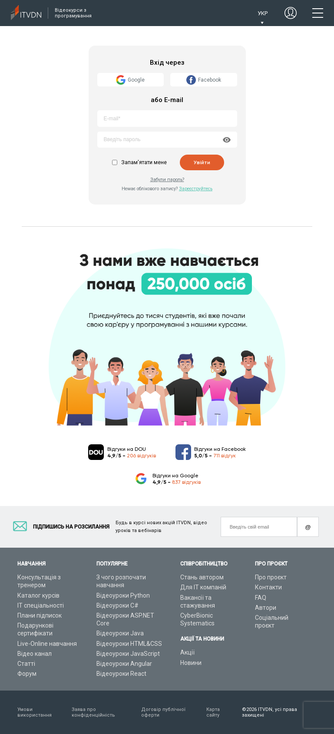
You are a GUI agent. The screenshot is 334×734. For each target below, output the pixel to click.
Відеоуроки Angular (124, 663)
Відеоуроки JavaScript (128, 653)
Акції (187, 652)
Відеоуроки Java (120, 633)
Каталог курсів (38, 595)
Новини (191, 662)
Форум (26, 673)
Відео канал (34, 653)
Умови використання (34, 712)
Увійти (202, 162)
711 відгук (224, 456)
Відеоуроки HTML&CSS (129, 643)
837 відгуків (186, 482)
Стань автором (202, 577)
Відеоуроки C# (117, 605)
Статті (26, 663)
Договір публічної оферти (163, 712)
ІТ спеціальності (40, 605)
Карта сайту (213, 712)
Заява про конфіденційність (93, 712)
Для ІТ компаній (203, 587)
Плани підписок (39, 615)
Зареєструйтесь (195, 189)
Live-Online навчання (47, 643)
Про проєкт (271, 577)
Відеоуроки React (121, 673)
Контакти (268, 587)
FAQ (260, 597)
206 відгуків (141, 456)
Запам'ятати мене (144, 162)
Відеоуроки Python (123, 595)
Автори (265, 607)
